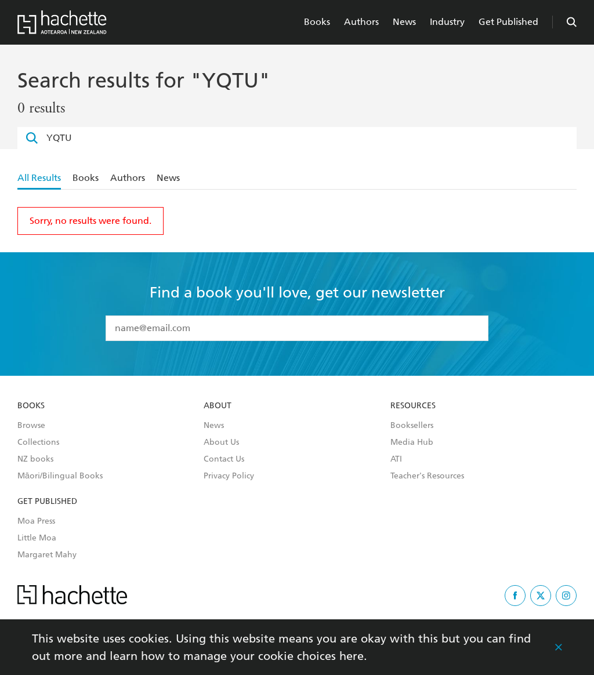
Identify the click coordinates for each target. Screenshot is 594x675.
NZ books (35, 459)
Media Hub (411, 442)
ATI (396, 459)
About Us (221, 442)
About (217, 406)
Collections (38, 442)
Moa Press (36, 521)
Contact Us (224, 459)
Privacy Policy (229, 476)
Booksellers (411, 426)
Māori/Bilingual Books (60, 476)
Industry (447, 21)
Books (317, 21)
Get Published (508, 21)
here (351, 656)
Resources (413, 406)
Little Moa (36, 538)
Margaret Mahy (47, 555)
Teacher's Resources (427, 476)
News (404, 21)
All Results (39, 177)
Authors (361, 21)
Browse (31, 426)
